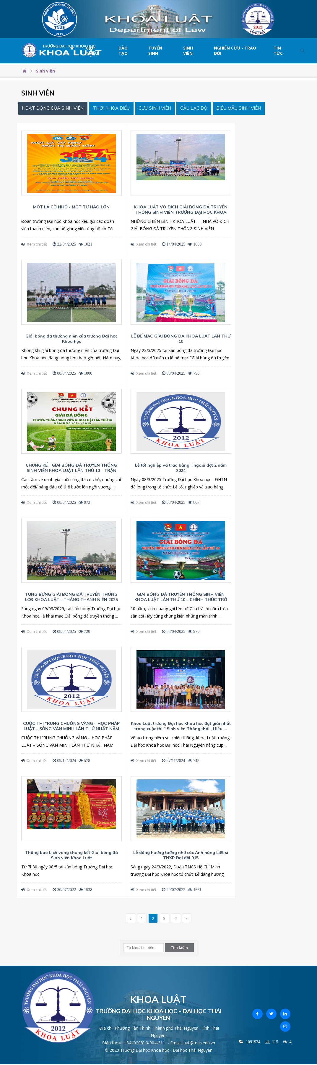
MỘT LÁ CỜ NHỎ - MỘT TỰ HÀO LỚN (71, 208)
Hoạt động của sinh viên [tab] (55, 109)
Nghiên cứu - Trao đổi (235, 50)
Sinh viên (188, 50)
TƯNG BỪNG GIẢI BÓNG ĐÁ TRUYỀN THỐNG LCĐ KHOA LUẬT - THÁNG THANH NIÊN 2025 (71, 598)
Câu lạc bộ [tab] (206, 109)
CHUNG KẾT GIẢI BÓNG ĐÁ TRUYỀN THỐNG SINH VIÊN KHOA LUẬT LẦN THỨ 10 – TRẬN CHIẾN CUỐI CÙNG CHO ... (71, 472)
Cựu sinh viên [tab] (164, 109)
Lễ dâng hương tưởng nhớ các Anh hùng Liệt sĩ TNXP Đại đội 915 (180, 856)
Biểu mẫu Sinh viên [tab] (255, 109)
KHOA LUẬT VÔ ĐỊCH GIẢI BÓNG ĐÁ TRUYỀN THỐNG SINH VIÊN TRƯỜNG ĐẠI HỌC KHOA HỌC (180, 213)
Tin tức (278, 50)
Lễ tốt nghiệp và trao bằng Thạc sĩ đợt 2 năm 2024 (181, 469)
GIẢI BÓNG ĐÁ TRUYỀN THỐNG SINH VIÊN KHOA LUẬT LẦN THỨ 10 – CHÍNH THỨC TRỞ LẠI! (180, 601)
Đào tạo (123, 50)
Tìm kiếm (179, 948)
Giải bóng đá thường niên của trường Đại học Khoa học (71, 340)
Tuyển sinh (155, 50)
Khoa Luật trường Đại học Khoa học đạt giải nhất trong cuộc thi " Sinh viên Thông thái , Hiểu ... (181, 727)
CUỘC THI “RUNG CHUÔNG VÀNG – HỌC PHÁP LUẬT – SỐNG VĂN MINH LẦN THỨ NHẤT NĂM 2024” (71, 730)
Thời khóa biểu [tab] (117, 109)
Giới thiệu (92, 50)
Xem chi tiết (34, 245)
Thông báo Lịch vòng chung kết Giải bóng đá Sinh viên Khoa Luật (71, 856)
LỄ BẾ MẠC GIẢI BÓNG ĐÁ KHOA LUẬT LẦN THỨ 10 (180, 340)
